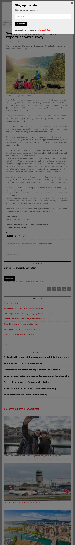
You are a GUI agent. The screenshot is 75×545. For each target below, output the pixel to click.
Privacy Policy (44, 540)
